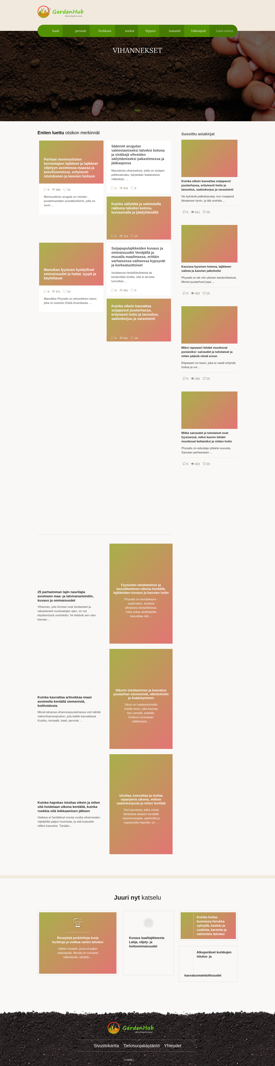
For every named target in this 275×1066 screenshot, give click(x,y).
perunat (80, 31)
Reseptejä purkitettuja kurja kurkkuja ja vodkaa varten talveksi (77, 940)
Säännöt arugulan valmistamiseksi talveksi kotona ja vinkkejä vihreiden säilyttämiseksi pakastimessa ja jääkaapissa (138, 154)
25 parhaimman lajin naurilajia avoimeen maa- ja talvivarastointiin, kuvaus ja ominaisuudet (66, 596)
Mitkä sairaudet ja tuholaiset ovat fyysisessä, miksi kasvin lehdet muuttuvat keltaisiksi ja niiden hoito (206, 437)
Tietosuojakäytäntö (141, 1045)
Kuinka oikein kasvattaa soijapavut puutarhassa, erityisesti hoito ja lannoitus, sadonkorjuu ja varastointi (135, 312)
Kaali (55, 31)
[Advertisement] (137, 79)
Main (137, 109)
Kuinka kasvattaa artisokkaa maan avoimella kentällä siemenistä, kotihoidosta (65, 701)
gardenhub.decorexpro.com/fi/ (67, 12)
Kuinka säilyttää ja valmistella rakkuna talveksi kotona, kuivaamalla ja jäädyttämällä (136, 208)
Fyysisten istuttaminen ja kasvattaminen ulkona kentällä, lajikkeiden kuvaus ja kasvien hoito (141, 589)
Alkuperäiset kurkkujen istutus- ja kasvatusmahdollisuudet (208, 964)
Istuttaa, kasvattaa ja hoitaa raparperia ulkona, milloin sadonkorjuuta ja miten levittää (141, 799)
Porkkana (104, 31)
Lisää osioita (224, 31)
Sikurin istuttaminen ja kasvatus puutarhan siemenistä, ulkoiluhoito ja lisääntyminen (141, 694)
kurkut (129, 31)
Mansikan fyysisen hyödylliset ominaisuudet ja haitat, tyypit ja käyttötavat (70, 274)
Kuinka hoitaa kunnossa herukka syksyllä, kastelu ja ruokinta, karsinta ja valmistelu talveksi (212, 925)
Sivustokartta (106, 1045)
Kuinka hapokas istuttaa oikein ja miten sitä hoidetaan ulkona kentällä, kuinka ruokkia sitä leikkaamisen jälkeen (69, 807)
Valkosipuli (198, 31)
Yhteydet (172, 1045)
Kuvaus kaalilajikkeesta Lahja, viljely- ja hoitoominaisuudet (146, 942)
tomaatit (175, 31)
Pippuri (150, 31)
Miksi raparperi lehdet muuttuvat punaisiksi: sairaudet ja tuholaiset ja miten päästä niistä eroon (207, 352)
